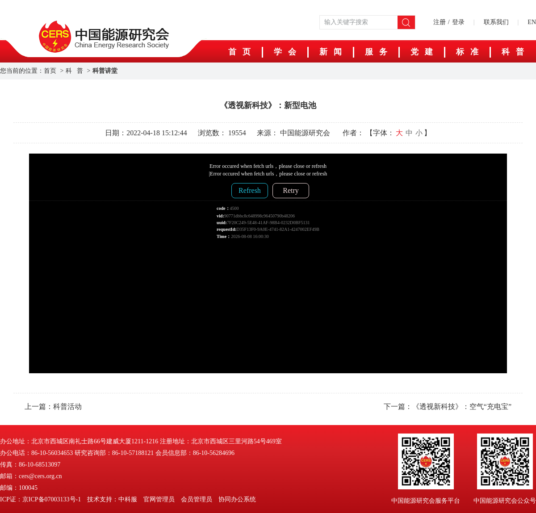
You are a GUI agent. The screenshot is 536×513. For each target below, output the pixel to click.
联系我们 (496, 22)
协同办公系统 (237, 499)
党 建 (421, 51)
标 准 (467, 51)
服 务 (376, 51)
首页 (50, 70)
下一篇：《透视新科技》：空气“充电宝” (447, 406)
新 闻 (330, 51)
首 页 (239, 51)
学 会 (285, 51)
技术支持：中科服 (112, 499)
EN (532, 22)
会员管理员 (196, 499)
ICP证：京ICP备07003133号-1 (40, 499)
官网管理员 (159, 499)
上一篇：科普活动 (53, 406)
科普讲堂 (104, 70)
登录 (458, 22)
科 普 (74, 70)
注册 (439, 22)
